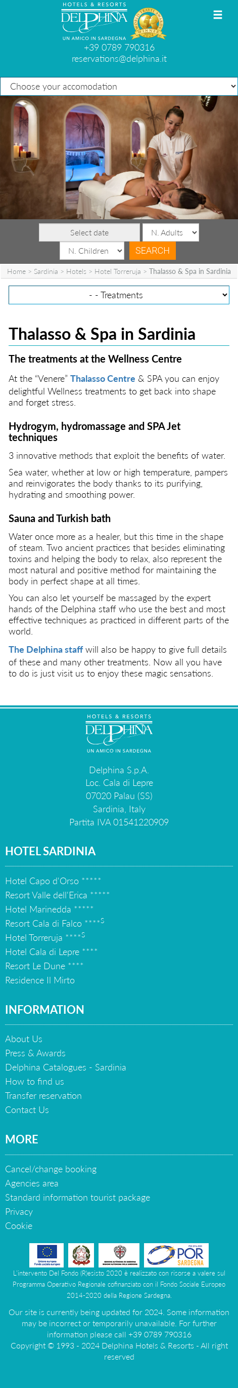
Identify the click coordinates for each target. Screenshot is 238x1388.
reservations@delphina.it (119, 58)
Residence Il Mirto (40, 979)
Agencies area (32, 1182)
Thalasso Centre (102, 378)
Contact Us (27, 1109)
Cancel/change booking (51, 1168)
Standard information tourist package (77, 1197)
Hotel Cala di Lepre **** (51, 951)
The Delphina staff (46, 649)
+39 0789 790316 (119, 47)
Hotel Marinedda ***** (49, 909)
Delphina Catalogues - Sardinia (65, 1067)
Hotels (76, 271)
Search (152, 250)
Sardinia (46, 271)
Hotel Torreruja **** (45, 937)
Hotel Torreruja (117, 271)
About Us (23, 1038)
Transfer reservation (43, 1095)
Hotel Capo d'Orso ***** (53, 880)
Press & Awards (35, 1052)
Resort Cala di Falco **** (54, 923)
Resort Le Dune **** (44, 965)
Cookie (18, 1225)
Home (16, 271)
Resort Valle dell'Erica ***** (57, 894)
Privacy (19, 1211)
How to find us (34, 1081)
